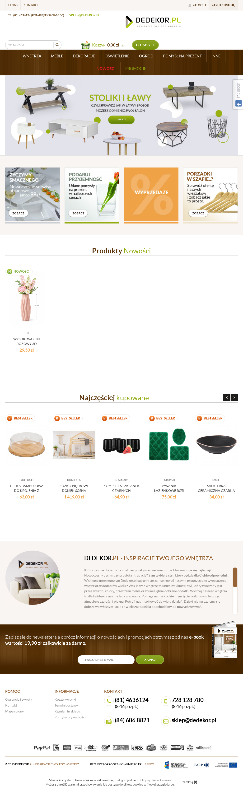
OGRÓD (146, 56)
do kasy (145, 45)
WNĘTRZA (32, 56)
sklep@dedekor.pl (84, 15)
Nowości (106, 68)
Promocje (135, 68)
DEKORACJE (84, 56)
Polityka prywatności (70, 717)
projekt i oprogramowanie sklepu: (122, 764)
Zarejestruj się (223, 5)
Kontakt (30, 5)
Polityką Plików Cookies (155, 780)
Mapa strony (14, 711)
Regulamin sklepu (67, 711)
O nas (13, 5)
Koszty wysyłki (65, 699)
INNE (215, 56)
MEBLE (57, 56)
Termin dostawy (66, 705)
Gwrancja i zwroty (18, 699)
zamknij (189, 782)
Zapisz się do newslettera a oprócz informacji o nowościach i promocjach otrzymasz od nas (104, 640)
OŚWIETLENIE (117, 56)
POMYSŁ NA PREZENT (182, 56)
